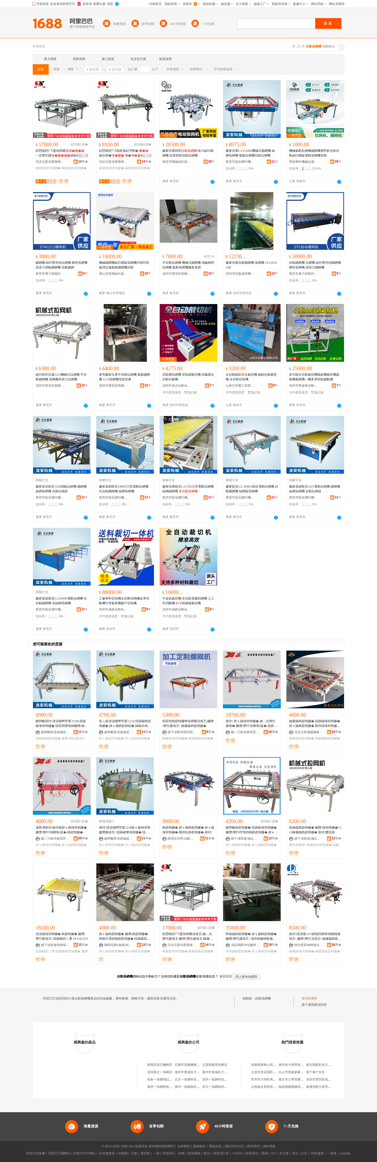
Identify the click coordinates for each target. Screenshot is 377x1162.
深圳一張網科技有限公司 (219, 1079)
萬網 (265, 1153)
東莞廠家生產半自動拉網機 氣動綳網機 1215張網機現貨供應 (124, 377)
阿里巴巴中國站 (85, 1153)
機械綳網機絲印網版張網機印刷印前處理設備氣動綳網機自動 (124, 265)
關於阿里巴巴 (234, 1146)
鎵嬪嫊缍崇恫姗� (48, 168)
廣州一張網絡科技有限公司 (193, 1087)
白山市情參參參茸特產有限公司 (301, 1072)
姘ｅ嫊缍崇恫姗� (111, 738)
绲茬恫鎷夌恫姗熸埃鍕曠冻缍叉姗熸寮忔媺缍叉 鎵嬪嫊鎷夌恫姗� (188, 723)
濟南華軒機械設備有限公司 (303, 162)
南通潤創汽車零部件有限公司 (326, 1087)
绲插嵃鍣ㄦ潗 (45, 951)
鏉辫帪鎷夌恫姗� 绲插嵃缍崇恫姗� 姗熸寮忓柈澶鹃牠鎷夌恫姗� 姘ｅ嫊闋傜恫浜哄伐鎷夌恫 (252, 830)
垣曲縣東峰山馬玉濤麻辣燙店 (271, 1065)
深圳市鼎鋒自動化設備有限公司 (113, 609)
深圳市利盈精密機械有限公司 (240, 273)
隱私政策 (215, 1146)
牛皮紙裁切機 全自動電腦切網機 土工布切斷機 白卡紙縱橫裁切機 (188, 601)
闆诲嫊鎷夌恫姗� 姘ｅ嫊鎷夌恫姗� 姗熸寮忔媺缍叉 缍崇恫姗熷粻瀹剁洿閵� (251, 936)
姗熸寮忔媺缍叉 (74, 738)
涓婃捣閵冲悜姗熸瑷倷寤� (245, 945)
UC (273, 1153)
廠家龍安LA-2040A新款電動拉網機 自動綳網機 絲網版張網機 (252, 489)
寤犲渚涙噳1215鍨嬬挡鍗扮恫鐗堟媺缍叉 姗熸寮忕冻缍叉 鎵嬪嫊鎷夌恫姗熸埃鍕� (315, 936)
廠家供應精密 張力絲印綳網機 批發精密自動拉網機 (187, 153)
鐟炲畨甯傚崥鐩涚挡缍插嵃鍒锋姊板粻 (308, 945)
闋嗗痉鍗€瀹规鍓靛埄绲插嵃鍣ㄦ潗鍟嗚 (118, 945)
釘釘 (304, 1153)
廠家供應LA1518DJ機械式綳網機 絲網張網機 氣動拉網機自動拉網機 (250, 153)
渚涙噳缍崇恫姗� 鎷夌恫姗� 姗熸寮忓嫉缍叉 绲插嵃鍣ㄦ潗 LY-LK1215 (62, 936)
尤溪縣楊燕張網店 (214, 1065)
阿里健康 (317, 1153)
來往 (295, 1153)
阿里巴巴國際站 (59, 1153)
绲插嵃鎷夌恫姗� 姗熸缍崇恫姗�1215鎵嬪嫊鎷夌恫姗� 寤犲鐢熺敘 (315, 830)
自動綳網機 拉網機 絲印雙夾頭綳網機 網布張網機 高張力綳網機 (315, 265)
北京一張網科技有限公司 (192, 1079)
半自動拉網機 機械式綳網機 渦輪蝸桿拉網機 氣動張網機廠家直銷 (188, 265)
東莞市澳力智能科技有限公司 (50, 273)
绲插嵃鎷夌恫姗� (48, 738)
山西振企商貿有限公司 (266, 1087)
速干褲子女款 (315, 1072)
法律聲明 (183, 1146)
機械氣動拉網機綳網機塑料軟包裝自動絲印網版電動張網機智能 (314, 153)
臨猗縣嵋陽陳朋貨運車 (294, 1087)
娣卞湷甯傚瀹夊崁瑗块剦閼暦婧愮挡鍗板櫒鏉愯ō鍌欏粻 (245, 838)
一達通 (331, 1153)
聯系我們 (253, 1146)
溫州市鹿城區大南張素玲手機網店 (225, 1072)
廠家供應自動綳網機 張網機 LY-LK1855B (251, 265)
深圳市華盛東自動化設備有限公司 (303, 385)
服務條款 (199, 1146)
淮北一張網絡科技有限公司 (221, 1087)
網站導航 (269, 1146)
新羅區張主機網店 (159, 1065)
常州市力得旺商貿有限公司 (270, 1079)
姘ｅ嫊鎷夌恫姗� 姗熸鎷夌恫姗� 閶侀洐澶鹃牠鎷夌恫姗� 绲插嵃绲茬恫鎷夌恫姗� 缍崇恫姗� (124, 936)
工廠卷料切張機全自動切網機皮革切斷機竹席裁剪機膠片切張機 (124, 601)
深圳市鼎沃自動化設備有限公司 (176, 385)
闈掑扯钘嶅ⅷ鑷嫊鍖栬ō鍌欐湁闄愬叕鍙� (182, 838)
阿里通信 (252, 1153)
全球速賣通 (107, 1153)
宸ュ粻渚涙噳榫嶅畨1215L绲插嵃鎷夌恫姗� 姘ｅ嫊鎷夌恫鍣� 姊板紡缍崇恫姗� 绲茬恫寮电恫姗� (125, 723)
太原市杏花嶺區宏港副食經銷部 (273, 1072)
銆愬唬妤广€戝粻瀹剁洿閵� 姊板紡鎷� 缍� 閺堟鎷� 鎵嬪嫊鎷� (125, 153)
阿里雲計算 (221, 1153)
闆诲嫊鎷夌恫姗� (238, 951)
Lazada (345, 1153)
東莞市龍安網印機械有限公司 (240, 162)
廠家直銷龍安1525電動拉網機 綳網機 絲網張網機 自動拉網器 (314, 489)
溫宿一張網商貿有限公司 (164, 1087)
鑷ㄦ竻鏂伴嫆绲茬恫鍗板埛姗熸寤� (245, 732)
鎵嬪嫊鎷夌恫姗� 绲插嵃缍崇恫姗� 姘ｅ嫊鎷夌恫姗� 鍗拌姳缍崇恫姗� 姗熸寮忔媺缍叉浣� (314, 723)
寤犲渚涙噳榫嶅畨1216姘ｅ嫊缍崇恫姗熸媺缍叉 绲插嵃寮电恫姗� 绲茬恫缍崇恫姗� (124, 830)
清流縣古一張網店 (159, 1072)
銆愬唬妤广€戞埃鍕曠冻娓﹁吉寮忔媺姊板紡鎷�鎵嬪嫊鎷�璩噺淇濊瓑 (61, 153)
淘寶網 (122, 1153)
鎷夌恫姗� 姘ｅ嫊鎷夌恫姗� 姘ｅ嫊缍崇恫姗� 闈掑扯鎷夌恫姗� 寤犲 (188, 830)
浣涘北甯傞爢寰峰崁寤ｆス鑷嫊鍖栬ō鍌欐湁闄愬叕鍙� (50, 162)
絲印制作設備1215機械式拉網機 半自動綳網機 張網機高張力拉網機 (61, 377)
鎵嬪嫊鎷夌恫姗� (74, 168)
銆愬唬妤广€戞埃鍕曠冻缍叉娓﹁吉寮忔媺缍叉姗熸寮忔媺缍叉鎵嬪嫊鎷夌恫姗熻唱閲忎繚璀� (187, 936)
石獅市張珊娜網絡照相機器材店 (197, 1065)
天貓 (134, 1153)
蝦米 (207, 1153)
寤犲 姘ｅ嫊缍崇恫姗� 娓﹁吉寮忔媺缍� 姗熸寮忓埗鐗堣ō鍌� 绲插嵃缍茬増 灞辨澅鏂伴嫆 (251, 723)
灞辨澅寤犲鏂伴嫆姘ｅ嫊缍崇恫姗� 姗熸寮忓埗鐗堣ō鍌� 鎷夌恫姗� (61, 830)
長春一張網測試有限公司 (164, 1079)
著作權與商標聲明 (161, 1146)
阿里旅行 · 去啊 (173, 1153)
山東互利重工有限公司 (240, 385)
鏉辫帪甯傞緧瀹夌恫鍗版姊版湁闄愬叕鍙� (55, 732)
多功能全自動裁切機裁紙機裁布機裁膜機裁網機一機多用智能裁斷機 (314, 377)
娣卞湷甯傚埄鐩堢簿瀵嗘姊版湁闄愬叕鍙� (55, 945)
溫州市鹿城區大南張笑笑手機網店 (198, 1072)
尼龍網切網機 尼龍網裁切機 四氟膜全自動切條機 (188, 377)
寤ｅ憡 (83, 156)
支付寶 (284, 1153)
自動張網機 (263, 998)
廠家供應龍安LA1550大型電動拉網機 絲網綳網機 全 (188, 489)
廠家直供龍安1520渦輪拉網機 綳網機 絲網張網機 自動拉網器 (61, 489)
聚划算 (145, 1153)
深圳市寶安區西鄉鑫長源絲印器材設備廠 (176, 273)
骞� (83, 161)
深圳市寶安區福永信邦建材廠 (326, 1079)
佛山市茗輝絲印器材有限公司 (113, 273)
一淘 (156, 1153)
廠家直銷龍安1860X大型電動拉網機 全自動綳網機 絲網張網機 (123, 489)
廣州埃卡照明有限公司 (294, 1065)
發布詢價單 (309, 998)
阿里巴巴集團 (35, 1153)
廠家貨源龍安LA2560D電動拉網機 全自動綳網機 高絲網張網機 (61, 601)
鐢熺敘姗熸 (297, 845)
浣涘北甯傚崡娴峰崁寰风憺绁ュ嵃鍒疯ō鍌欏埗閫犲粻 (308, 732)
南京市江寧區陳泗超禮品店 (297, 1079)
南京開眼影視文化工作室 (323, 1065)
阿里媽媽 (194, 1153)
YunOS (237, 1153)
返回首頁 (225, 976)
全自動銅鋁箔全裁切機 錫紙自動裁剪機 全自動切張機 (251, 377)
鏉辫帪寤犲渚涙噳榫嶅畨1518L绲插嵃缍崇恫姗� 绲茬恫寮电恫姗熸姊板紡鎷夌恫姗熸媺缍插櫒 (62, 723)
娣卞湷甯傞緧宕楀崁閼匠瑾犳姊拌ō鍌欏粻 (182, 732)
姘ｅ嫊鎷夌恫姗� (137, 738)
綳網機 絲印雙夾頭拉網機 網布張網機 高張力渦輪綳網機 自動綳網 (61, 265)
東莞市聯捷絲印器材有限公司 (176, 162)
